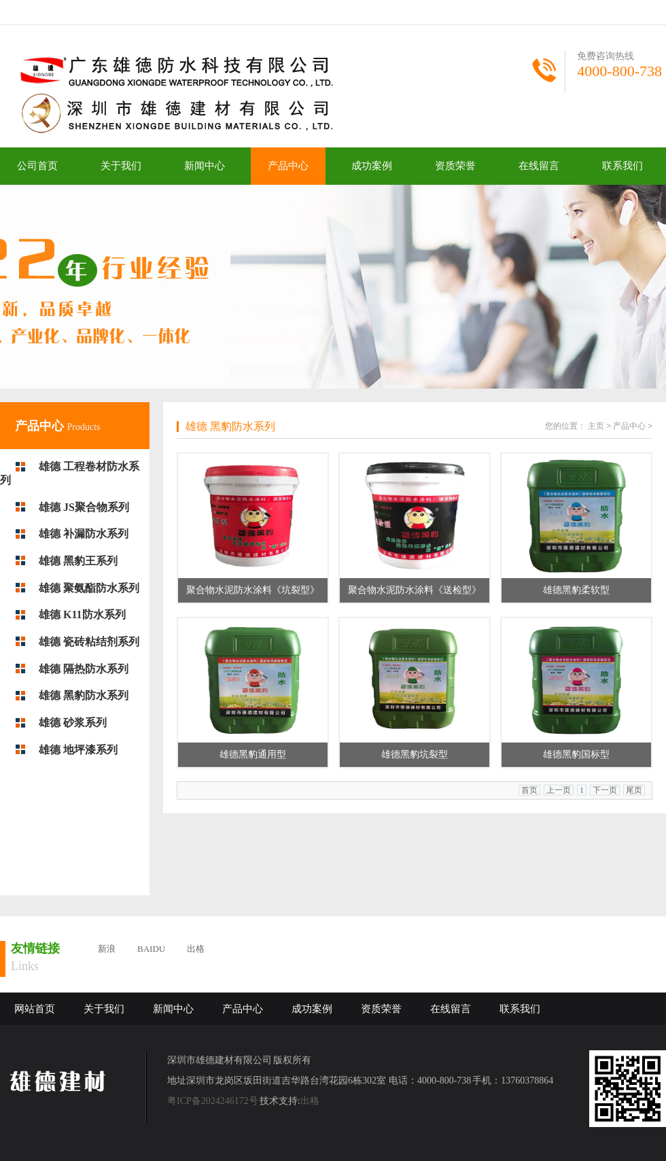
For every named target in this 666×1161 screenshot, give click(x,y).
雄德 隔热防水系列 (83, 669)
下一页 (605, 790)
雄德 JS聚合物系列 (84, 507)
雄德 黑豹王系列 (78, 561)
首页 (529, 790)
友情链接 (35, 948)
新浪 (107, 949)
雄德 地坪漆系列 (78, 749)
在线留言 (539, 165)
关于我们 (121, 165)
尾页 (634, 790)
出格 (196, 949)
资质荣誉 (455, 165)
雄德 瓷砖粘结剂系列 (89, 641)
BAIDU (151, 949)
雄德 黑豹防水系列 (83, 695)
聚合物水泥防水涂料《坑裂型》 (252, 590)
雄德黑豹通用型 (253, 754)
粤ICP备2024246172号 (212, 1101)
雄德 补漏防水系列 (83, 533)
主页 (596, 426)
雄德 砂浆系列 (73, 722)
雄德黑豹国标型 (576, 754)
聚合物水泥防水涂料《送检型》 (414, 590)
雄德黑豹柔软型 (576, 590)
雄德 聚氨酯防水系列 (89, 588)
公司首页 (37, 165)
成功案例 (371, 165)
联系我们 (622, 165)
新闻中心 (204, 165)
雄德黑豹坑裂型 (414, 754)
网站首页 (34, 1008)
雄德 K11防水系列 (82, 614)
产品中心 (288, 165)
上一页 (558, 790)
